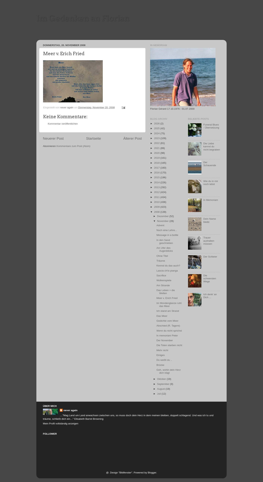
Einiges (160, 355)
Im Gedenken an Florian (82, 18)
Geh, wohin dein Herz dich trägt (168, 371)
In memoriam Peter (167, 335)
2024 (157, 133)
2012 (157, 192)
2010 (157, 202)
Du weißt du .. (164, 360)
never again (70, 410)
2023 (157, 138)
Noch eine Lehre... (166, 230)
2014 (157, 182)
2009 (157, 206)
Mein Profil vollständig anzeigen (60, 423)
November (163, 221)
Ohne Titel (162, 256)
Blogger (152, 472)
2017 (157, 167)
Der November (164, 340)
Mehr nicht (162, 350)
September (163, 384)
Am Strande (163, 285)
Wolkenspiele (163, 280)
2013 (157, 187)
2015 (157, 177)
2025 (157, 128)
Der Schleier (210, 256)
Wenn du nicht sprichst (169, 330)
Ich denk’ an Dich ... (210, 296)
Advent (160, 225)
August (161, 388)
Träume (160, 260)
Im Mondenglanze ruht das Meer (168, 304)
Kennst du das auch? (168, 265)
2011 (157, 197)
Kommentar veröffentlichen (63, 123)
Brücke (160, 365)
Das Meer (161, 316)
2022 (157, 143)
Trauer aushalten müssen (208, 240)
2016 (157, 172)
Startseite (93, 138)
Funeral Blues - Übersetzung (211, 126)
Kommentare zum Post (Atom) (73, 146)
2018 (157, 162)
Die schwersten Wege (209, 278)
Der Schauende (209, 164)
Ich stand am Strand (167, 311)
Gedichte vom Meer (167, 320)
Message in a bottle (167, 235)
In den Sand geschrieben (164, 241)
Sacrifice (161, 275)
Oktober (162, 379)
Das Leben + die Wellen (165, 292)
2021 (157, 148)
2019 (157, 157)
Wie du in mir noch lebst (210, 183)
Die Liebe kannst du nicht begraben (211, 146)
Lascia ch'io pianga (167, 270)
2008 (157, 212)
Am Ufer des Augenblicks (164, 249)
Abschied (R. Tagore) (168, 325)
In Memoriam (210, 200)
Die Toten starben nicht (169, 345)
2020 (157, 153)
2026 (157, 123)
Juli (159, 393)
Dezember (163, 216)
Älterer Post (132, 138)
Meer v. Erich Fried (167, 298)
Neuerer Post (53, 138)
